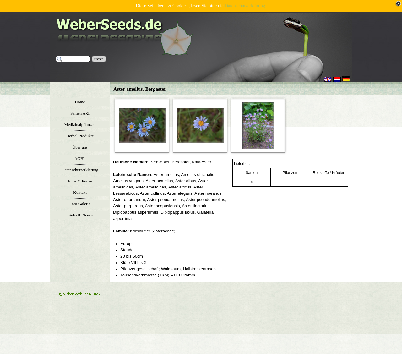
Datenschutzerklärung (245, 5)
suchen (99, 59)
